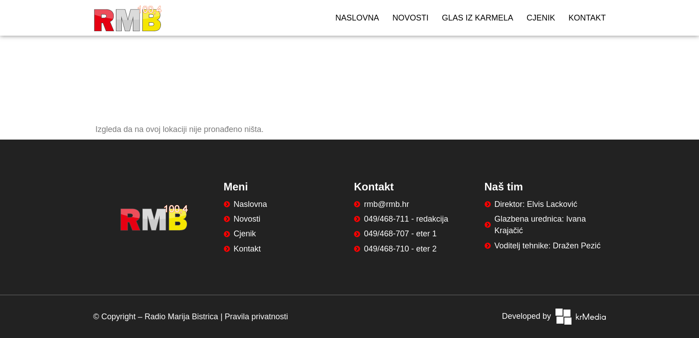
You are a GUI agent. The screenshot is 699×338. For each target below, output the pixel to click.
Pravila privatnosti (256, 316)
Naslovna (357, 18)
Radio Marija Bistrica (181, 316)
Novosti (410, 18)
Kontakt (587, 18)
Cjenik (540, 18)
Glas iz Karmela (477, 18)
